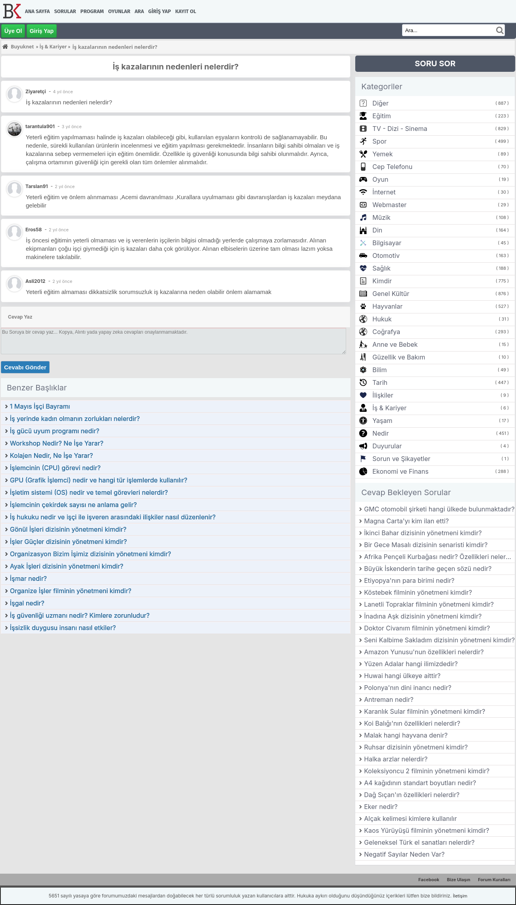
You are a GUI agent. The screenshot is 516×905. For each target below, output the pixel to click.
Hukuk (381, 319)
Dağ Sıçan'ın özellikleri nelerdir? (411, 795)
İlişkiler (382, 395)
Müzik (381, 217)
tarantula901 (40, 126)
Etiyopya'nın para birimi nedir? (409, 580)
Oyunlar (119, 11)
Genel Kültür (390, 294)
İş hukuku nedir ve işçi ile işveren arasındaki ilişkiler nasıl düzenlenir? (113, 517)
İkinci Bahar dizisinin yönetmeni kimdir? (422, 533)
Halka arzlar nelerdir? (395, 759)
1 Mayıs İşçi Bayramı (40, 406)
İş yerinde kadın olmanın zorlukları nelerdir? (75, 419)
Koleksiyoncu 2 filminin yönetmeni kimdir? (426, 771)
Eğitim (381, 116)
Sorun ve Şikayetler (401, 459)
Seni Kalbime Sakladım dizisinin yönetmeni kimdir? (439, 640)
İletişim (460, 896)
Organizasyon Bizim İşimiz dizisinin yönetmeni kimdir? (90, 554)
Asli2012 (35, 281)
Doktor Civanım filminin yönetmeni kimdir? (427, 628)
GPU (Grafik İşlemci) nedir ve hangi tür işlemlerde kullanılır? (98, 480)
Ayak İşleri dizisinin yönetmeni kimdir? (66, 566)
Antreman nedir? (388, 699)
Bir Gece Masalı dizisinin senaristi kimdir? (425, 545)
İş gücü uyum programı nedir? (54, 431)
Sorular (65, 11)
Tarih (379, 382)
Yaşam (382, 421)
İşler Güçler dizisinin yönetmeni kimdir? (68, 542)
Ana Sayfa (37, 11)
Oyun (380, 179)
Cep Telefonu (392, 167)
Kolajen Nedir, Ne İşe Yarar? (51, 455)
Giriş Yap (159, 11)
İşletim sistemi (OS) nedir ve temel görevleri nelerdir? (89, 492)
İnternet (383, 192)
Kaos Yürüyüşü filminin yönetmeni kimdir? (426, 830)
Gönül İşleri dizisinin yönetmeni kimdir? (68, 529)
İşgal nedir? (27, 603)
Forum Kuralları (494, 879)
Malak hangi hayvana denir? (405, 735)
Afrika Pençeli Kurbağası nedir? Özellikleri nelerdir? (439, 557)
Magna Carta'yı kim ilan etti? (406, 521)
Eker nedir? (381, 807)
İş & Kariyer (389, 408)
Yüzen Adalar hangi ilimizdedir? (411, 664)
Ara (139, 11)
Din (377, 230)
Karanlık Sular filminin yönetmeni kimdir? (424, 711)
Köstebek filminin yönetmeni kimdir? (418, 592)
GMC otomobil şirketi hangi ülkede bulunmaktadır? (439, 509)
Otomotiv (386, 255)
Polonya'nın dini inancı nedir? (407, 688)
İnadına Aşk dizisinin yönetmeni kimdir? (422, 616)
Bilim (379, 370)
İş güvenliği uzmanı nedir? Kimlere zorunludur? (80, 615)
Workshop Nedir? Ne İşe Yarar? (57, 443)
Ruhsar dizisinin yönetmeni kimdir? (416, 747)
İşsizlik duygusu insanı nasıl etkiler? (63, 628)
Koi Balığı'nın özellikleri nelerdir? (412, 723)
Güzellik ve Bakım (398, 357)
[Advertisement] (175, 693)
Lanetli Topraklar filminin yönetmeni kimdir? (429, 604)
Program (92, 11)
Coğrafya (386, 332)
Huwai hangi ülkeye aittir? (402, 676)
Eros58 (33, 229)
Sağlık (381, 268)
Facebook (428, 879)
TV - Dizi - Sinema (399, 129)
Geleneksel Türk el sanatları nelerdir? (419, 842)
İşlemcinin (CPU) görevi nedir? (55, 468)
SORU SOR (435, 63)
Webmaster (389, 205)
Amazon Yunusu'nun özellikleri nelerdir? (423, 652)
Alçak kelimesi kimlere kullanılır (410, 818)
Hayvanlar (387, 306)
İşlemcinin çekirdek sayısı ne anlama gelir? (73, 505)
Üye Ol (13, 31)
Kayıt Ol (185, 11)
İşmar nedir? (28, 578)
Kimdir (382, 281)
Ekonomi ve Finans (400, 471)
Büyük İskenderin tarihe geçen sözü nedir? (427, 569)
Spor (379, 141)
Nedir (380, 433)
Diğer (380, 103)
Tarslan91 (36, 186)
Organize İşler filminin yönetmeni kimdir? (70, 591)
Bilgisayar (386, 243)
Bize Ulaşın (458, 879)
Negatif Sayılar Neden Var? (404, 854)
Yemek (382, 154)
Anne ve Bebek (395, 344)
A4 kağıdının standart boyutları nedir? (420, 783)
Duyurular (387, 446)
